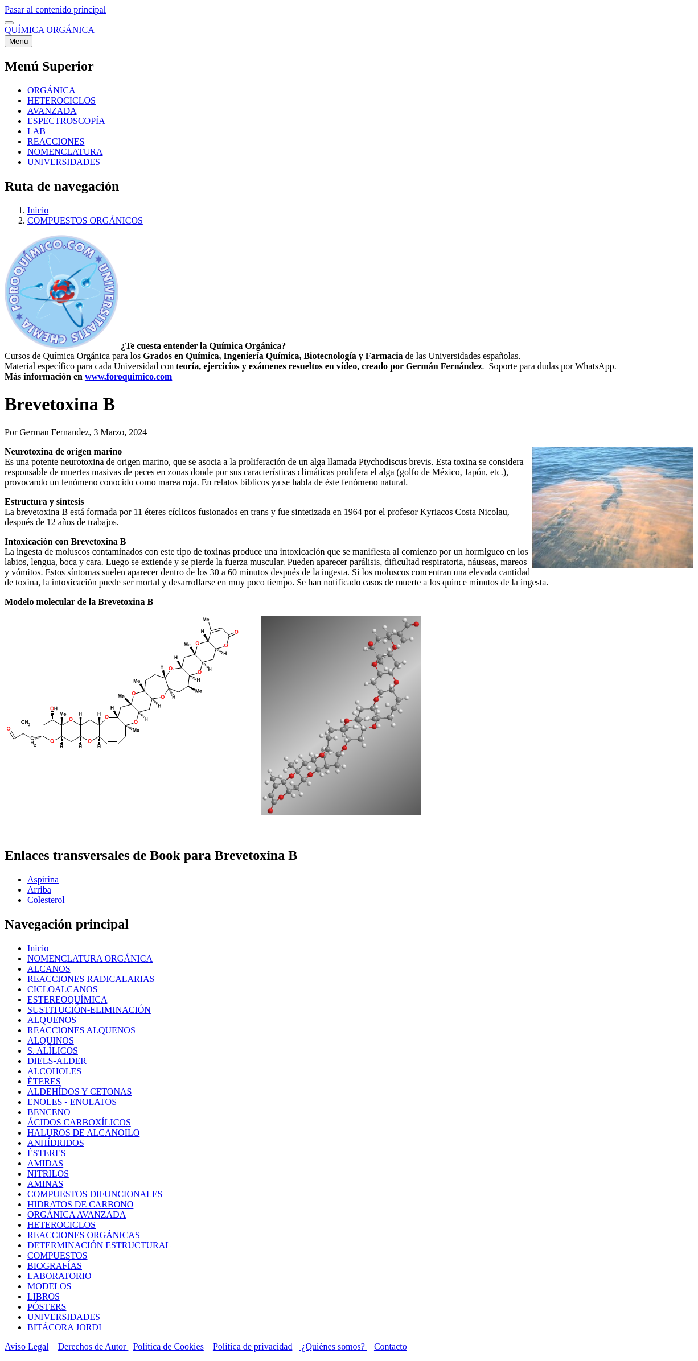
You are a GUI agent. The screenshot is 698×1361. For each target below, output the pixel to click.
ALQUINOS (50, 1040)
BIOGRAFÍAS (54, 1266)
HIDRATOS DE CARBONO (80, 1204)
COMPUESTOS (57, 1255)
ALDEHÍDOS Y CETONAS (79, 1091)
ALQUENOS (51, 1020)
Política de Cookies (168, 1346)
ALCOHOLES (54, 1071)
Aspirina (43, 879)
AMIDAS (45, 1163)
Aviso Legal (26, 1346)
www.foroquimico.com (128, 376)
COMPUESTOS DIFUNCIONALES (95, 1194)
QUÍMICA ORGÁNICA (50, 30)
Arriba (39, 889)
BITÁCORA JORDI (64, 1327)
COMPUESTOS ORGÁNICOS (85, 220)
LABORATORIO (59, 1276)
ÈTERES (44, 1081)
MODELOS (49, 1286)
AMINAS (45, 1184)
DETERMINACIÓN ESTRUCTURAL (99, 1245)
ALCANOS (49, 969)
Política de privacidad (253, 1346)
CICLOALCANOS (62, 989)
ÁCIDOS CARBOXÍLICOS (79, 1122)
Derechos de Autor (93, 1346)
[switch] (9, 22)
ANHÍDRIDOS (55, 1143)
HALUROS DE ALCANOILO (83, 1132)
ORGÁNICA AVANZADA (76, 1214)
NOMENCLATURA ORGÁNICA (90, 958)
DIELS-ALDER (57, 1061)
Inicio (37, 210)
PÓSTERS (46, 1306)
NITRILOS (48, 1173)
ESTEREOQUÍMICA (67, 999)
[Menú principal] (18, 41)
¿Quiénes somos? (333, 1346)
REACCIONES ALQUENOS (81, 1030)
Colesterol (46, 900)
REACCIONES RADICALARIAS (91, 979)
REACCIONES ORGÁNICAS (83, 1235)
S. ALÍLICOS (52, 1050)
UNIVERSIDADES (63, 1317)
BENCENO (49, 1112)
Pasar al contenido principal (55, 9)
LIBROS (43, 1296)
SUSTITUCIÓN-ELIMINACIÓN (89, 1009)
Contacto (390, 1346)
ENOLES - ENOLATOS (72, 1102)
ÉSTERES (46, 1153)
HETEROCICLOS (61, 1225)
